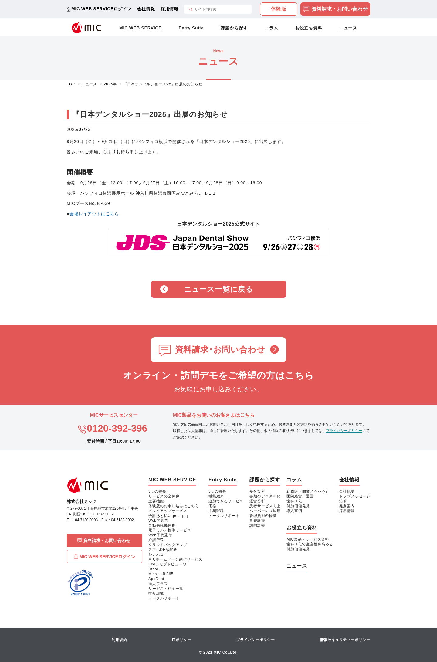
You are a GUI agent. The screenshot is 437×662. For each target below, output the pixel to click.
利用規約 (119, 640)
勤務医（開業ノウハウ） (307, 491)
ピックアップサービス (167, 511)
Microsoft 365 (160, 574)
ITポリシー (181, 640)
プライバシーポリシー (344, 431)
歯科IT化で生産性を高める (309, 544)
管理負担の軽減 (263, 516)
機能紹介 (216, 496)
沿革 (343, 501)
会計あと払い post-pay (168, 516)
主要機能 (156, 501)
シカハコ (156, 554)
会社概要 (347, 491)
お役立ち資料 (308, 27)
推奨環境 (156, 593)
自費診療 (257, 520)
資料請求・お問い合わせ (335, 9)
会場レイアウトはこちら (94, 213)
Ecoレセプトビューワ (167, 564)
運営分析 (257, 501)
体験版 (278, 9)
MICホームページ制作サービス (175, 559)
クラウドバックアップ (167, 545)
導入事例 (294, 511)
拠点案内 (347, 506)
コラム (271, 27)
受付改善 (257, 491)
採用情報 (169, 8)
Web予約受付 (160, 535)
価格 (212, 506)
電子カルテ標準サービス (169, 530)
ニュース (348, 27)
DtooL (153, 569)
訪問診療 (257, 525)
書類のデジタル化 (264, 496)
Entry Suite (191, 27)
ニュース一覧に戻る (218, 289)
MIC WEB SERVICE (140, 27)
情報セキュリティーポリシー (345, 640)
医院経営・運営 (300, 496)
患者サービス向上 (264, 506)
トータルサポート (163, 598)
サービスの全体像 (163, 496)
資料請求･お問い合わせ (220, 349)
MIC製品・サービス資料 (307, 539)
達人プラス (158, 584)
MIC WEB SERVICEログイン (101, 8)
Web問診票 (158, 520)
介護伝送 (156, 540)
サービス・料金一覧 (165, 588)
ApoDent (156, 579)
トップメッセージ (354, 496)
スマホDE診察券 (162, 550)
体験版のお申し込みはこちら (173, 506)
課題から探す (234, 27)
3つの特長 (157, 491)
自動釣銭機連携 (162, 525)
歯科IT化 (294, 501)
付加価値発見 (298, 506)
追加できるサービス (225, 501)
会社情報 (146, 8)
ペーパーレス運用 (264, 511)
